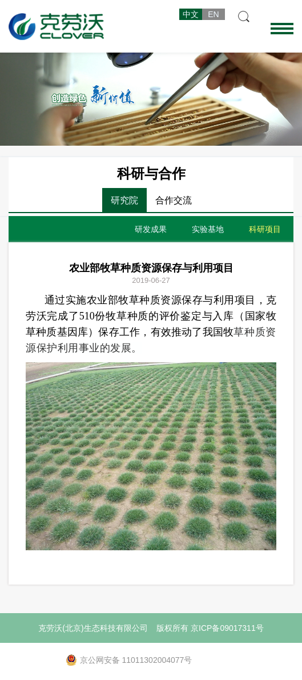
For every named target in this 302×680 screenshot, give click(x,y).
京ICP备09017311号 (227, 628)
